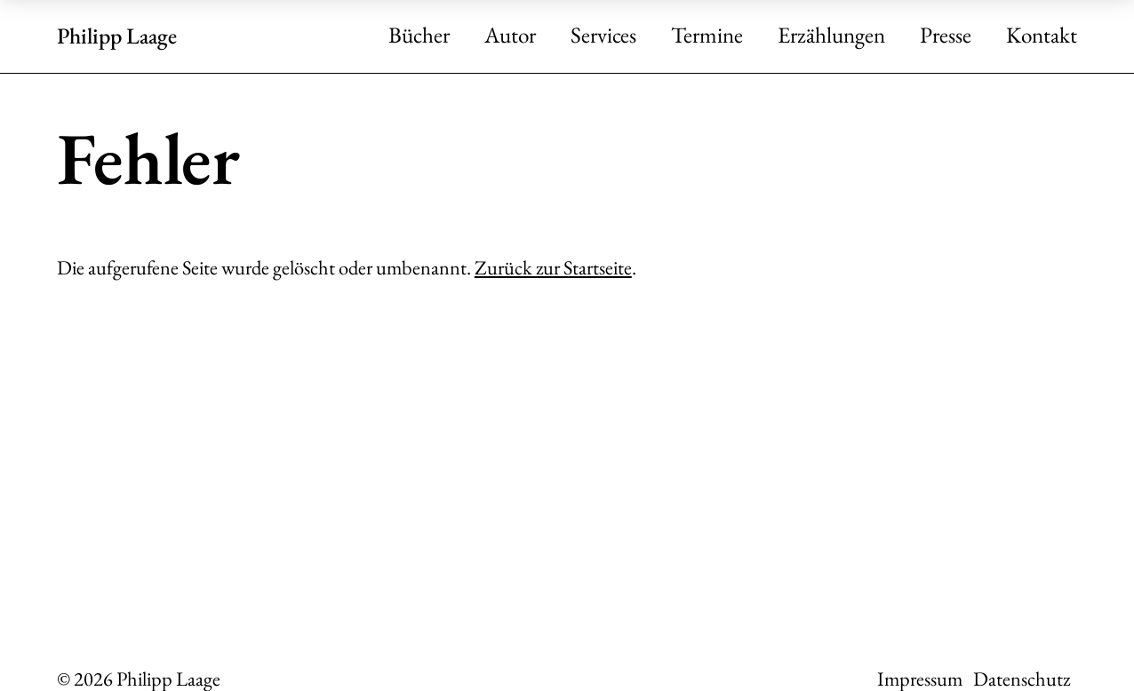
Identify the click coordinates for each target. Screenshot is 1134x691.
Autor (510, 36)
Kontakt (1041, 36)
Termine (707, 36)
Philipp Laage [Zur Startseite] (117, 36)
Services (603, 36)
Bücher (419, 36)
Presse (945, 36)
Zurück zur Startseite (553, 267)
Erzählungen (831, 36)
